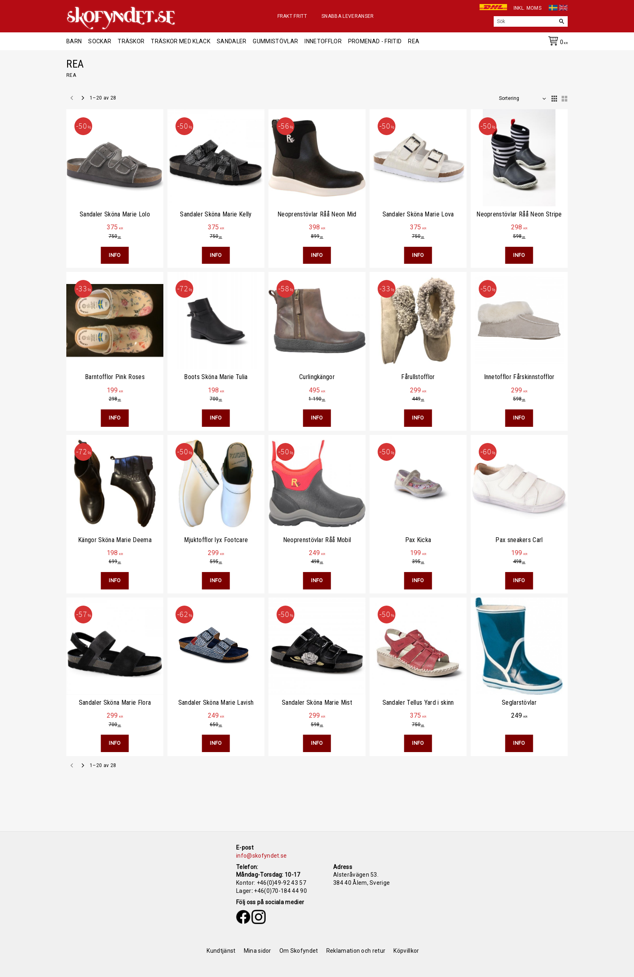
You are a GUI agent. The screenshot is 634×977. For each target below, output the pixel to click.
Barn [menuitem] (74, 41)
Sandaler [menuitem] (232, 41)
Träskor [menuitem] (131, 41)
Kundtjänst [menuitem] (221, 950)
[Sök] (562, 21)
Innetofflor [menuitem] (323, 41)
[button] (553, 97)
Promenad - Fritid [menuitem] (375, 41)
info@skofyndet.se (261, 855)
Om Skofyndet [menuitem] (298, 950)
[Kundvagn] (556, 42)
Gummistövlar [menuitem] (275, 41)
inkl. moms (527, 8)
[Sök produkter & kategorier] (525, 21)
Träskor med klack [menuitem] (180, 41)
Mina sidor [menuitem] (257, 950)
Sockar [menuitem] (99, 41)
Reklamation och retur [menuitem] (356, 950)
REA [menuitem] (413, 41)
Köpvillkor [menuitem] (406, 950)
